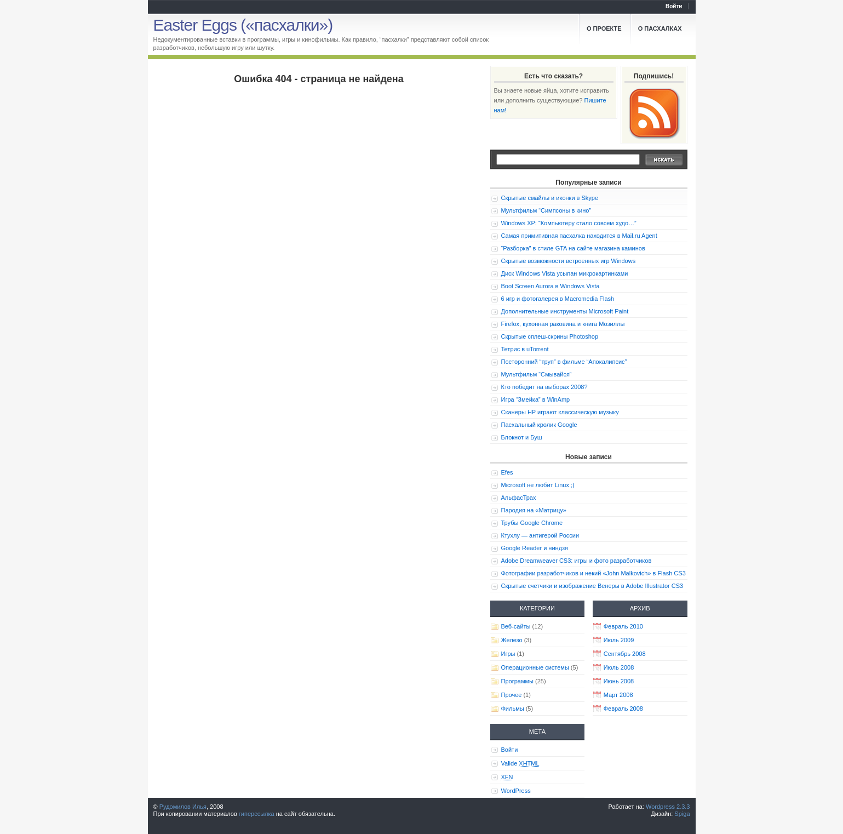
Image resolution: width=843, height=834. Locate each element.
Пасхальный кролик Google (539, 424)
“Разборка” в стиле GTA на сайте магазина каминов (573, 248)
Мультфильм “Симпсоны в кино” (546, 210)
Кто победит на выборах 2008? (544, 387)
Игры (508, 653)
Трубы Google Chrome (532, 522)
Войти (674, 6)
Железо (512, 640)
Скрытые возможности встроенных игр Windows (568, 261)
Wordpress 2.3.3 (668, 806)
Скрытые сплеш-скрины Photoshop (550, 336)
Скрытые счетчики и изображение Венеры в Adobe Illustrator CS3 (592, 585)
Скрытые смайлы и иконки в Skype (550, 198)
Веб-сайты (516, 626)
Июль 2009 (619, 640)
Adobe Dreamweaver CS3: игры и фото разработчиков (576, 560)
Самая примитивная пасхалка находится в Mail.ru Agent (579, 235)
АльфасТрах (518, 497)
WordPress (516, 790)
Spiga (682, 813)
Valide (520, 763)
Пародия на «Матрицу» (533, 510)
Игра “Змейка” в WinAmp (535, 399)
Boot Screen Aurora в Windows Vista (550, 286)
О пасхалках (660, 28)
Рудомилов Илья (183, 806)
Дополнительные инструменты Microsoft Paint (565, 311)
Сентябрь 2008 (625, 653)
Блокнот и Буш (521, 437)
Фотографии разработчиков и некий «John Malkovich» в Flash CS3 (593, 573)
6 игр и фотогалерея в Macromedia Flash (558, 298)
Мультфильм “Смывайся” (536, 374)
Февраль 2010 (623, 626)
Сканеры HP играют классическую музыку (560, 412)
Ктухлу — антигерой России (540, 535)
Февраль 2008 (623, 708)
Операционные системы (535, 667)
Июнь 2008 (619, 681)
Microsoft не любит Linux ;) (538, 485)
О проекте (604, 28)
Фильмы (512, 708)
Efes (507, 472)
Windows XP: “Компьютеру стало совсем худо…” (568, 223)
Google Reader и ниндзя (535, 548)
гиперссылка (256, 813)
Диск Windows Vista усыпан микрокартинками (564, 273)
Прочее (511, 695)
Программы (517, 681)
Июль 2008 (619, 667)
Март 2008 (618, 695)
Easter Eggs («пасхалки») (243, 25)
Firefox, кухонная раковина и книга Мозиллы (563, 324)
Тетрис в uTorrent (525, 349)
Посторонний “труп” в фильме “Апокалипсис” (564, 361)
